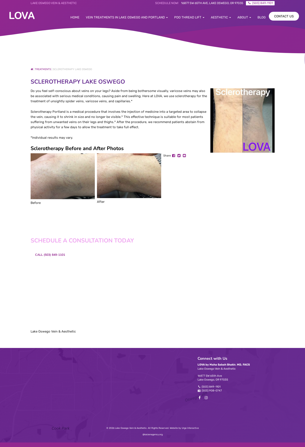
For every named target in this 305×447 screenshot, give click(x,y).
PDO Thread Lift (189, 17)
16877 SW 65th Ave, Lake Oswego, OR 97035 (212, 3)
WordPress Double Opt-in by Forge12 (27, 445)
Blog (261, 17)
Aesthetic (221, 17)
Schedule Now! (166, 3)
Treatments (43, 69)
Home (74, 17)
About (244, 17)
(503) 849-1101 (211, 386)
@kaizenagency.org (153, 434)
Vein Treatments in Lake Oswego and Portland (127, 17)
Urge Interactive (190, 428)
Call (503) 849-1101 (50, 255)
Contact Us (284, 16)
